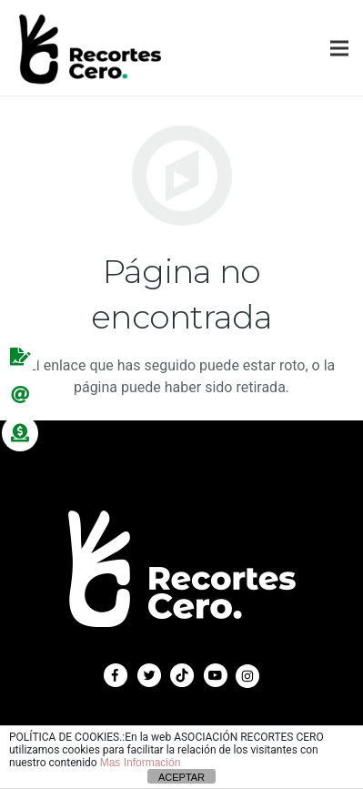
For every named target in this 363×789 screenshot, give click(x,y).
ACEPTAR (181, 777)
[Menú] (339, 48)
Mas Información (140, 762)
